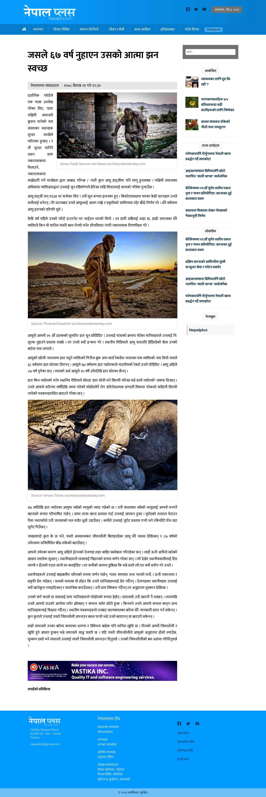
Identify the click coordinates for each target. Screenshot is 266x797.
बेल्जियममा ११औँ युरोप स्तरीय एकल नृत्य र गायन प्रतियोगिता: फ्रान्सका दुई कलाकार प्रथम (208, 193)
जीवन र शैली (116, 29)
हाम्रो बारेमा (183, 733)
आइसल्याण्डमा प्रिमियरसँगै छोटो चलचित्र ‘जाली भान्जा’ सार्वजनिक (206, 173)
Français (214, 29)
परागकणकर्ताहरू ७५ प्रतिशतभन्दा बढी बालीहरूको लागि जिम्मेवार (217, 104)
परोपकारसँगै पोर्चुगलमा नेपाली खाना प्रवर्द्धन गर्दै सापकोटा (208, 156)
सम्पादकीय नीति (185, 741)
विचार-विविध (61, 29)
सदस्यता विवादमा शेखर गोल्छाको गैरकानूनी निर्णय (206, 213)
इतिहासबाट (168, 29)
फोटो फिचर (192, 29)
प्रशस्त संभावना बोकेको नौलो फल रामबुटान (215, 124)
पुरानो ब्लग (183, 759)
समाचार (38, 29)
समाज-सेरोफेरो (89, 29)
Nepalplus (198, 330)
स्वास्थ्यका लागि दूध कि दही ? (215, 81)
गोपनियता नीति (185, 750)
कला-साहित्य (142, 29)
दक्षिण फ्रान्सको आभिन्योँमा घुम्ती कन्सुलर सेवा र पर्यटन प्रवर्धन (205, 264)
